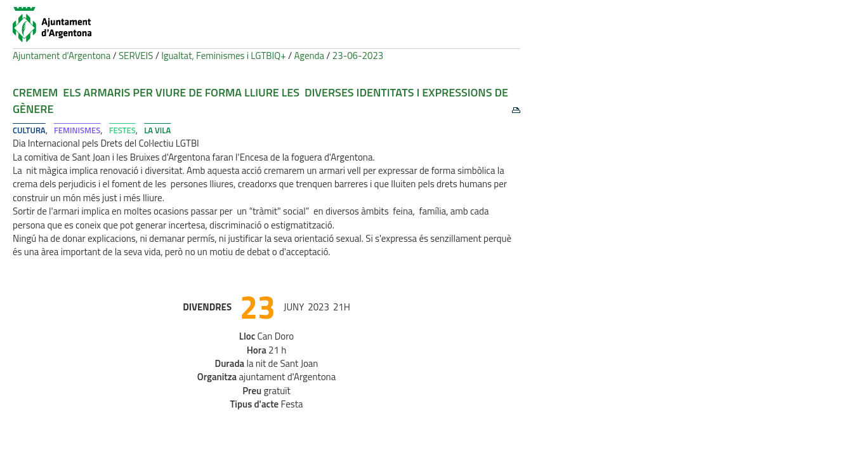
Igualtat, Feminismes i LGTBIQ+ (223, 55)
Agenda (309, 55)
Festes (122, 130)
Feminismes (77, 130)
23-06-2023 (357, 55)
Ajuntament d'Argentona (61, 55)
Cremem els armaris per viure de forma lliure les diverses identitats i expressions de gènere (260, 100)
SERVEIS (136, 55)
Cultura (29, 130)
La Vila (157, 130)
